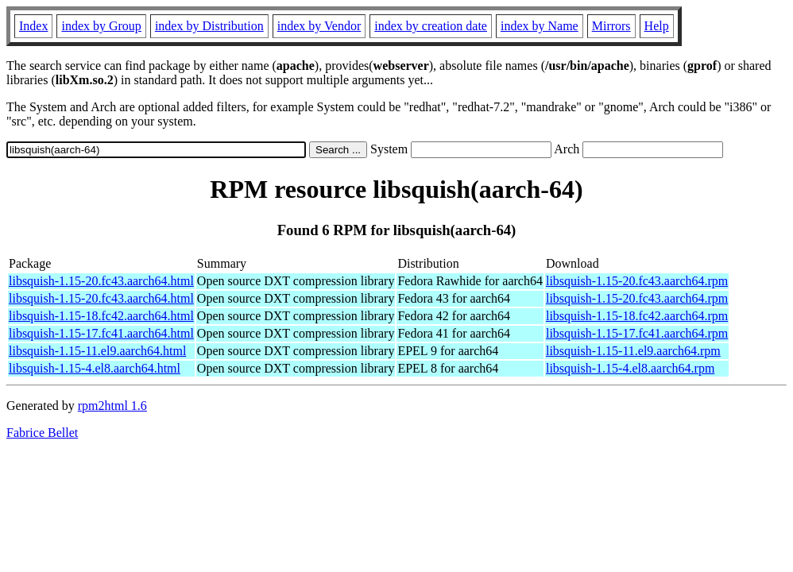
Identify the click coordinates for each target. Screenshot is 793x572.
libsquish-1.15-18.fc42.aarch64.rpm (637, 316)
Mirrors (611, 26)
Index (33, 26)
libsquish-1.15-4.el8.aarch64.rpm (630, 368)
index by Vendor (319, 26)
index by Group (101, 26)
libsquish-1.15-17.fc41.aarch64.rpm (637, 333)
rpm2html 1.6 (112, 405)
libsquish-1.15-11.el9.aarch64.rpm (633, 351)
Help (656, 26)
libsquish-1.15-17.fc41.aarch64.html (101, 333)
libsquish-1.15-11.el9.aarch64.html (97, 351)
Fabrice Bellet (42, 432)
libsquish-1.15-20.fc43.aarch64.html (101, 281)
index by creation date (430, 26)
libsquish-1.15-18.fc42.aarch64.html (101, 316)
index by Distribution (209, 26)
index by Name (539, 26)
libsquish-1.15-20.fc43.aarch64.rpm (637, 281)
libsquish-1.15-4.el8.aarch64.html (94, 368)
